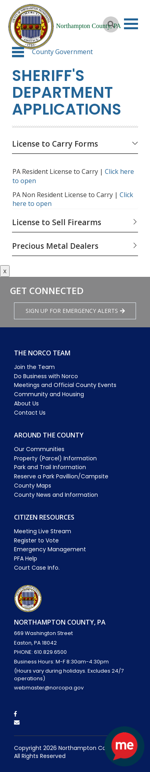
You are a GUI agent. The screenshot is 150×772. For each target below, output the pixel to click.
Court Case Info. (37, 568)
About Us (26, 403)
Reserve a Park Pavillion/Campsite (61, 476)
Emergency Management (50, 549)
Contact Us (30, 413)
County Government (62, 51)
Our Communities (39, 449)
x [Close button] (4, 270)
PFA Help (25, 558)
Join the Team (34, 367)
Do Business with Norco (46, 376)
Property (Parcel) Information (55, 458)
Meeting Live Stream (42, 531)
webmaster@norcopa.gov (49, 687)
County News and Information (56, 495)
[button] (18, 52)
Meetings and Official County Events (65, 385)
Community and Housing (49, 394)
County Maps (32, 486)
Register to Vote (36, 540)
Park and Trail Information (50, 467)
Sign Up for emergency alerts (75, 310)
